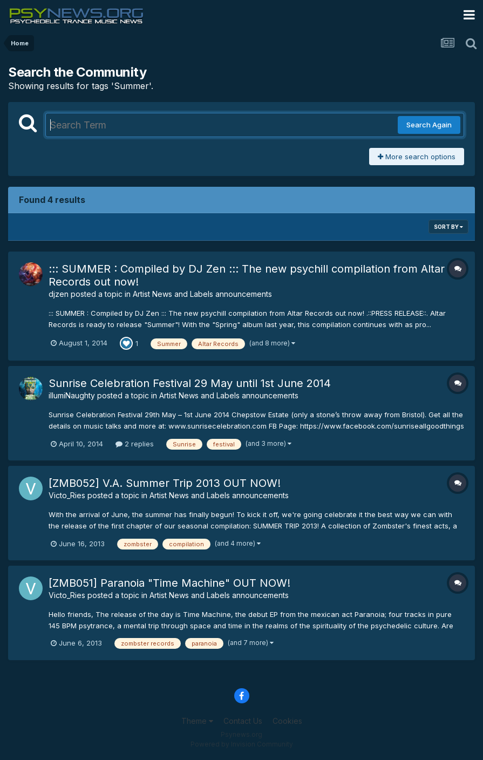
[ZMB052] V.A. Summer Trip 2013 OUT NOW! (165, 483)
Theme (197, 720)
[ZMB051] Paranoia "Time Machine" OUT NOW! (169, 582)
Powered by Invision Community (242, 744)
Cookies (287, 720)
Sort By (448, 226)
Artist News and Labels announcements (202, 293)
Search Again (429, 124)
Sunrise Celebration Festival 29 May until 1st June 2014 (190, 383)
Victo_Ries (67, 495)
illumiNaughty (72, 395)
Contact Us (242, 720)
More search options (416, 156)
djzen (59, 293)
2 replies (134, 443)
